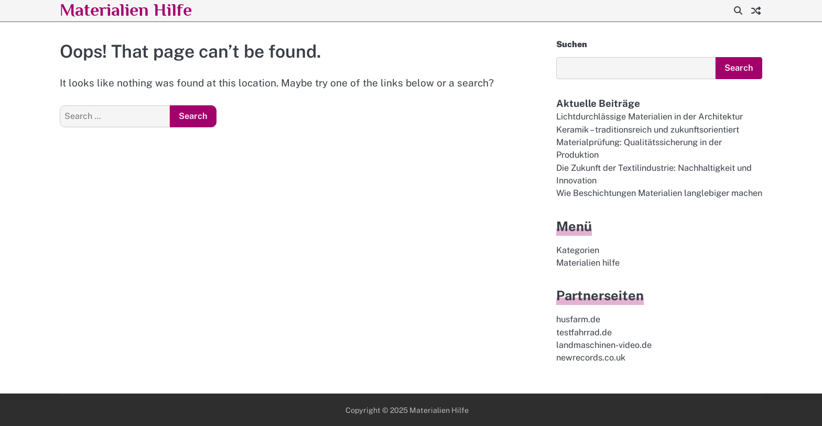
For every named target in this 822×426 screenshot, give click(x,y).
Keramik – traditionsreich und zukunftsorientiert (647, 130)
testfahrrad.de (584, 332)
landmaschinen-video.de (604, 345)
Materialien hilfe (588, 263)
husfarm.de (578, 319)
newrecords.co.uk (590, 358)
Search (738, 68)
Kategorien (577, 250)
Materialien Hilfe (126, 9)
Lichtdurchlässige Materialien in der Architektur (649, 117)
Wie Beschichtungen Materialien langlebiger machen (659, 193)
